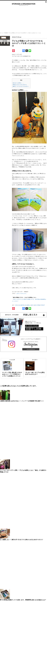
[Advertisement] (23, 17)
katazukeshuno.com (23, 650)
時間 (15, 513)
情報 (15, 511)
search (23, 458)
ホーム (1, 32)
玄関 (15, 519)
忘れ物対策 (21, 305)
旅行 (32, 305)
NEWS (15, 490)
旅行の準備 (37, 305)
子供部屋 (6, 32)
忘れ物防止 (27, 305)
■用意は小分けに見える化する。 (20, 84)
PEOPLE (16, 492)
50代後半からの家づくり (19, 488)
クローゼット (16, 495)
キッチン (16, 494)
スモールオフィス (17, 499)
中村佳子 (43, 305)
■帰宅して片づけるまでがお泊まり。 (21, 86)
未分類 (15, 515)
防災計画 (16, 521)
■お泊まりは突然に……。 (19, 83)
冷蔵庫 (15, 507)
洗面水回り (16, 517)
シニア (15, 497)
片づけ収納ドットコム (23, 4)
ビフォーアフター (17, 503)
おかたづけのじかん (21, 293)
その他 (15, 501)
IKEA (16, 305)
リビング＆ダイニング (18, 505)
